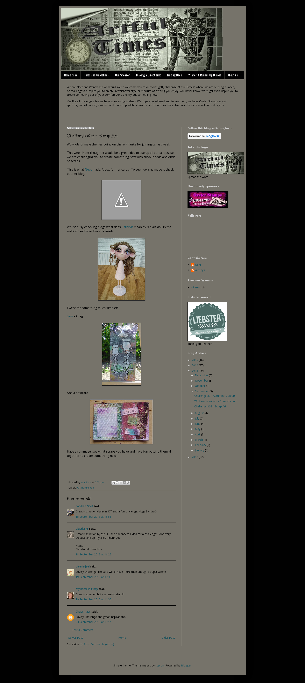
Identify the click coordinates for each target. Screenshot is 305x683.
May (198, 429)
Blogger (186, 665)
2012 (195, 457)
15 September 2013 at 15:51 (93, 516)
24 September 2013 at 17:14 (93, 622)
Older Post (168, 637)
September (202, 391)
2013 (195, 370)
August (199, 413)
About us (233, 75)
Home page (70, 75)
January (200, 450)
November (202, 380)
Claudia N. (82, 529)
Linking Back (174, 75)
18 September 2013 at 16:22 (93, 554)
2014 (195, 365)
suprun (159, 665)
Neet (88, 169)
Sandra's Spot (84, 506)
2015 (195, 360)
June (198, 424)
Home (122, 637)
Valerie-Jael (82, 566)
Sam (70, 316)
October (200, 386)
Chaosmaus (83, 611)
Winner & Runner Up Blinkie (204, 75)
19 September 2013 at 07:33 (93, 577)
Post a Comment (82, 630)
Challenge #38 (85, 487)
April (198, 434)
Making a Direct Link (148, 75)
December (202, 375)
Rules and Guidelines (96, 75)
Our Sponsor (122, 75)
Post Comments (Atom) (99, 644)
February (201, 445)
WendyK (200, 270)
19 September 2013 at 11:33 (93, 599)
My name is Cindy (87, 589)
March (199, 439)
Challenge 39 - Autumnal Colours (215, 396)
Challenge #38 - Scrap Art (210, 406)
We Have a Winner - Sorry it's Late (215, 401)
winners (196, 287)
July (197, 418)
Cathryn (127, 227)
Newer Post (75, 637)
